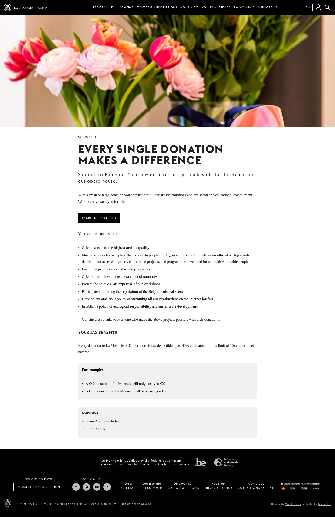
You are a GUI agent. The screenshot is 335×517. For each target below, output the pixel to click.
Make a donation (99, 218)
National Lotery (226, 462)
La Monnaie (244, 7)
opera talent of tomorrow (139, 277)
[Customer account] (318, 7)
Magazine (125, 7)
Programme (103, 7)
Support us (267, 7)
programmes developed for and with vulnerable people (207, 262)
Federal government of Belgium (200, 462)
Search (327, 7)
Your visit (189, 7)
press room (152, 488)
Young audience (216, 7)
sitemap (128, 488)
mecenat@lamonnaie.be (100, 421)
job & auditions (183, 488)
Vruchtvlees (293, 504)
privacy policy (218, 488)
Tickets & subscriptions (157, 7)
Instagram (86, 487)
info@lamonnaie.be (137, 504)
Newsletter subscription (38, 487)
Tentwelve (324, 504)
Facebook (76, 487)
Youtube (96, 487)
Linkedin (107, 487)
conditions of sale (257, 488)
